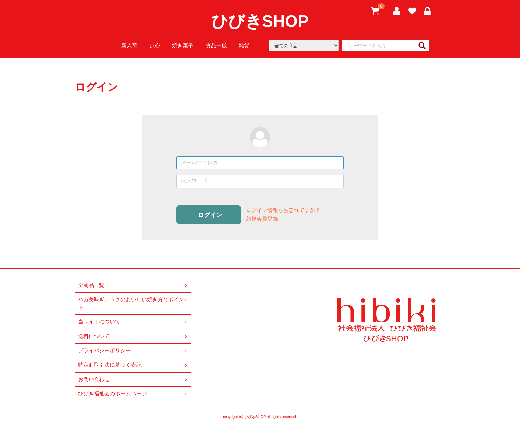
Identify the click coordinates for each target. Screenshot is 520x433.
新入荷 (129, 45)
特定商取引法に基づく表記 (133, 365)
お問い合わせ (133, 379)
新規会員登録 (262, 219)
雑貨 (244, 45)
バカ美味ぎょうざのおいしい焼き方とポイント (133, 303)
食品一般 (216, 45)
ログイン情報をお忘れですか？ (283, 210)
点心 (155, 45)
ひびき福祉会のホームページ (133, 394)
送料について (133, 336)
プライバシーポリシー (133, 351)
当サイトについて (133, 322)
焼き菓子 (182, 45)
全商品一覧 (133, 285)
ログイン (210, 215)
